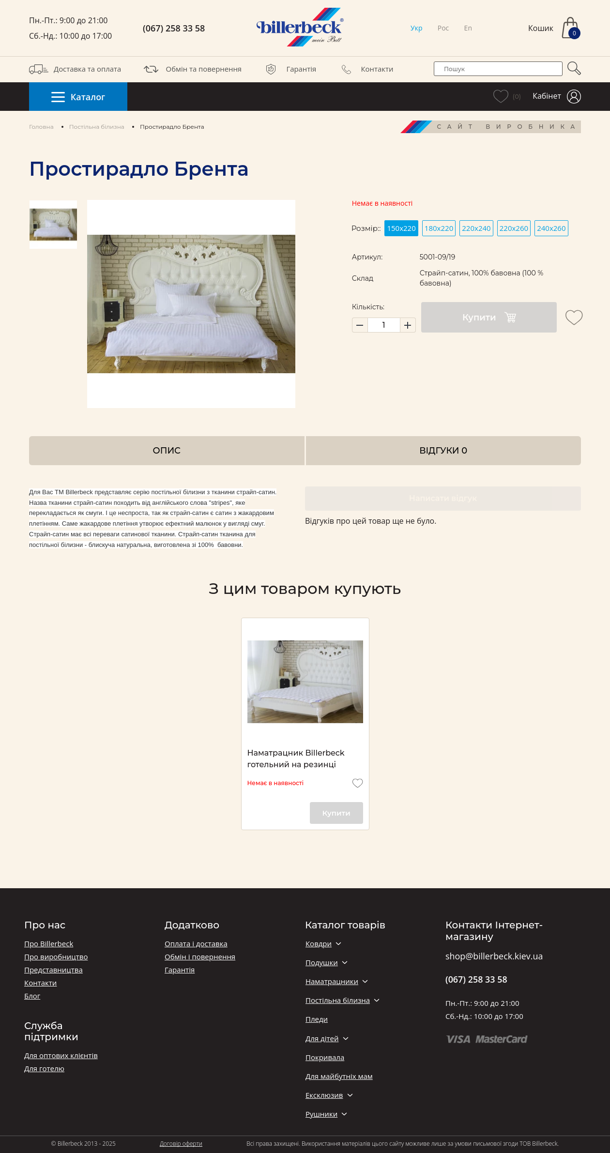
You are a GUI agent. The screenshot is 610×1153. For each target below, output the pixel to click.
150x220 (401, 228)
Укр (416, 27)
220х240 (476, 228)
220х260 (514, 228)
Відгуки (443, 450)
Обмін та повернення (191, 69)
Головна (41, 126)
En (468, 27)
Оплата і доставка (196, 944)
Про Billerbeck (48, 944)
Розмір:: (366, 228)
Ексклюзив (324, 1095)
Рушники (321, 1114)
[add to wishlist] (574, 317)
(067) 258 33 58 (174, 28)
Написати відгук (443, 498)
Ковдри (318, 944)
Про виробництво (56, 957)
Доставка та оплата (75, 69)
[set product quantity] (384, 325)
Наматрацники (331, 981)
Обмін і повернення (200, 957)
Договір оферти (181, 1143)
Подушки (321, 962)
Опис (167, 450)
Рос (443, 27)
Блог (32, 996)
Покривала (324, 1057)
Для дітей (321, 1038)
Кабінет (557, 97)
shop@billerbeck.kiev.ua (494, 956)
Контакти (365, 69)
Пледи (316, 1019)
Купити (489, 317)
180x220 (439, 228)
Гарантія (288, 69)
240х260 (551, 228)
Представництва (53, 970)
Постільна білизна (96, 126)
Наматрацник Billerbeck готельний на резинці (296, 758)
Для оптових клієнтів (61, 1055)
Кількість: (368, 307)
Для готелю (44, 1068)
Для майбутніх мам (339, 1076)
